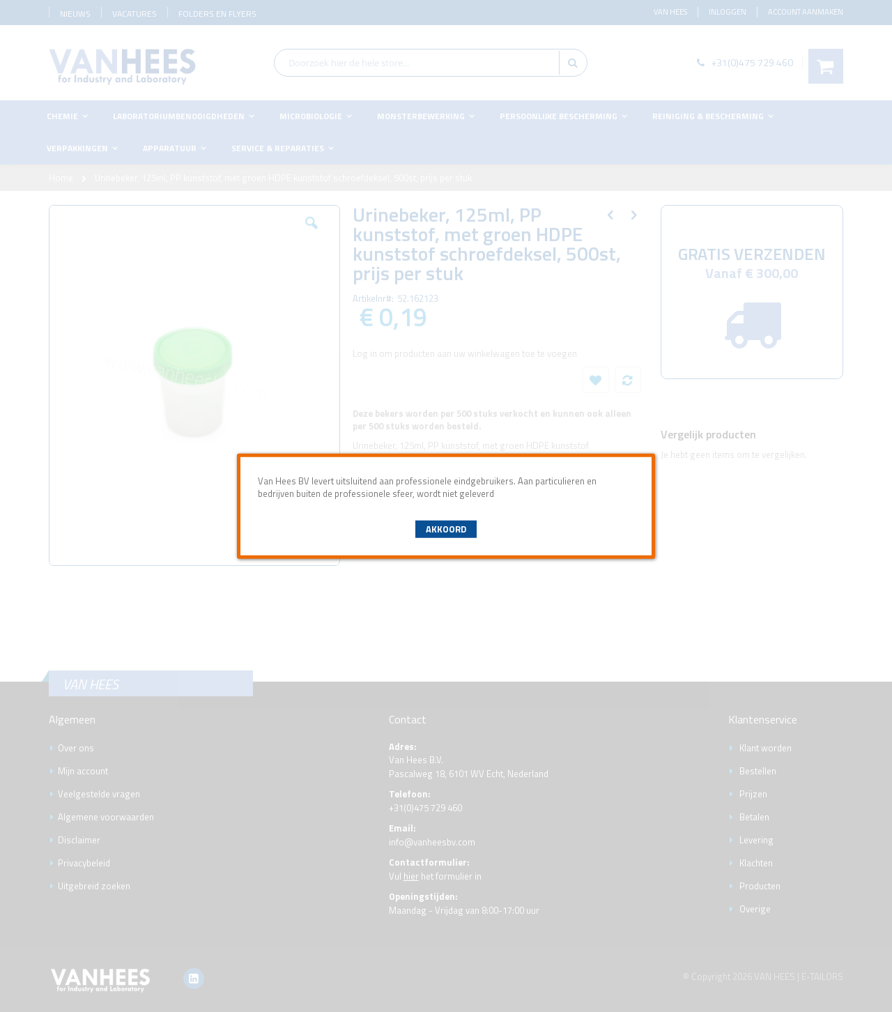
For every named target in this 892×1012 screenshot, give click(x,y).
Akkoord (446, 529)
